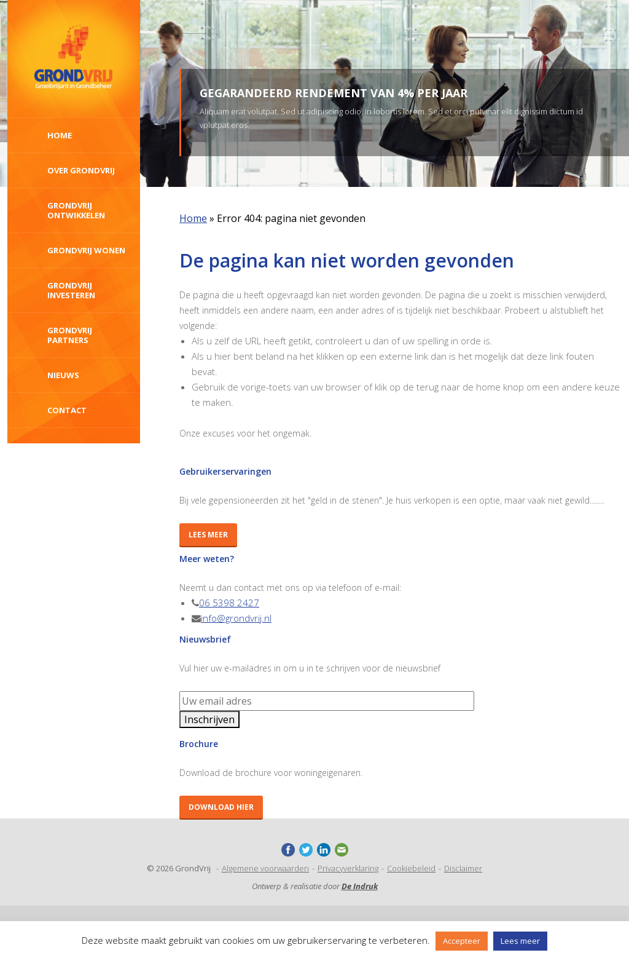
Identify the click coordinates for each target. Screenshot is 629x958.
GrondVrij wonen (86, 250)
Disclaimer (463, 868)
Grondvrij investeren (71, 290)
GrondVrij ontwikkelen (76, 210)
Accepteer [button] (461, 940)
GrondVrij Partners (69, 335)
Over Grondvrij (81, 170)
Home (59, 135)
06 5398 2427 (229, 602)
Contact (67, 410)
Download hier (221, 807)
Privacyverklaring (348, 868)
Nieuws (63, 375)
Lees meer (208, 534)
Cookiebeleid (411, 868)
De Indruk (360, 886)
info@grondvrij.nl (236, 618)
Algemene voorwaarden (265, 868)
